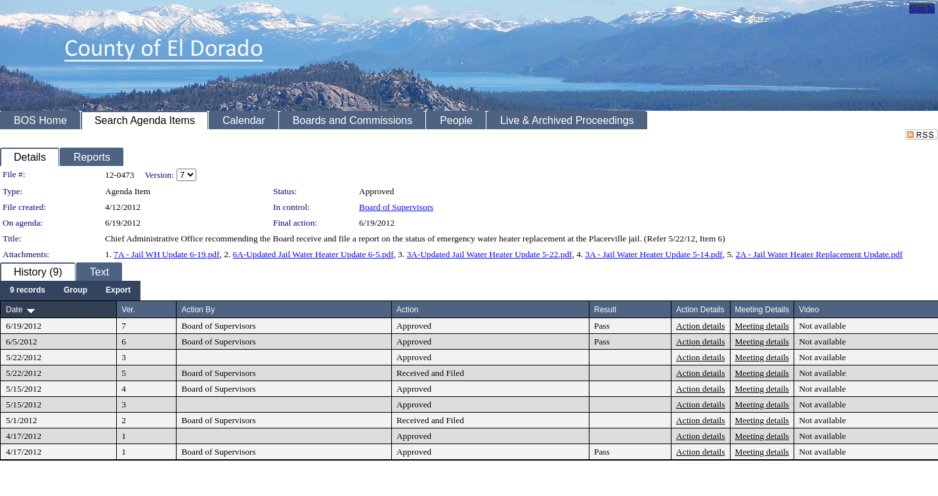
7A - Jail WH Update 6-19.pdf (166, 254)
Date (14, 309)
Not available (822, 326)
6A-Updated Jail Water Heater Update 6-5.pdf (312, 254)
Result (605, 309)
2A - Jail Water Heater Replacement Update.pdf (819, 254)
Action (407, 309)
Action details (700, 326)
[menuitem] (27, 290)
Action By (198, 309)
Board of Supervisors (396, 207)
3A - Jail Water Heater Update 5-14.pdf (653, 254)
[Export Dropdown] (118, 291)
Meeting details (762, 326)
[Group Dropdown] (75, 291)
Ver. (128, 309)
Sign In (922, 8)
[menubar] (70, 290)
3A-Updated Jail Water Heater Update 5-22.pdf (489, 254)
